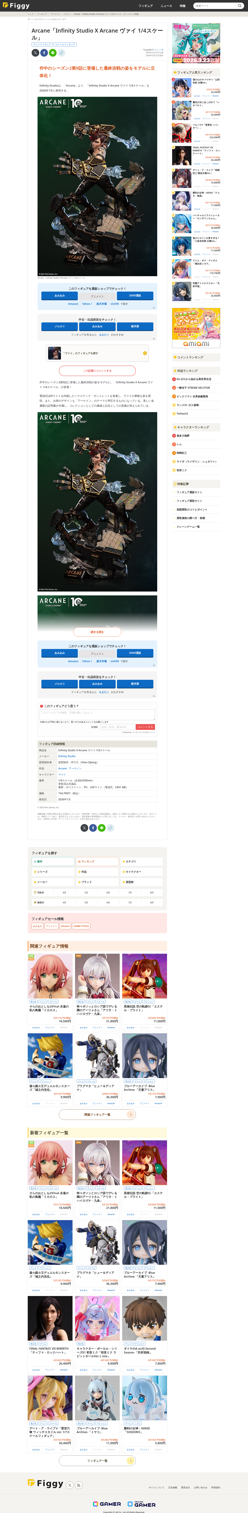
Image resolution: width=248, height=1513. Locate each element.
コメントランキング (188, 357)
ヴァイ (67, 14)
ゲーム (137, 1001)
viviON (115, 304)
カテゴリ (129, 861)
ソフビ (137, 1423)
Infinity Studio (67, 756)
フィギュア (145, 6)
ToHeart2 (182, 413)
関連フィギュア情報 (49, 946)
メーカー (40, 882)
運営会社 (185, 1487)
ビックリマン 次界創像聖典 (192, 396)
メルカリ (60, 326)
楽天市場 (101, 304)
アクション (149, 1001)
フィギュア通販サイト (189, 492)
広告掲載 (172, 1487)
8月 (152, 892)
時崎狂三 (182, 453)
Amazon (73, 304)
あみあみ (60, 295)
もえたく (104, 334)
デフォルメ (149, 1081)
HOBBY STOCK (81, 926)
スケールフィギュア (65, 44)
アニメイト (51, 926)
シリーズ (40, 871)
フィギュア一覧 (97, 1461)
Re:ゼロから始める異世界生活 (194, 379)
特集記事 (181, 484)
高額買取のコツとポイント (192, 509)
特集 (183, 6)
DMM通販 (135, 295)
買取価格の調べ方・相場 (191, 518)
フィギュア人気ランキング (192, 72)
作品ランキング (185, 371)
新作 (38, 861)
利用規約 (215, 1487)
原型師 (127, 882)
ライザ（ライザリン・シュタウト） (197, 461)
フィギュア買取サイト (189, 501)
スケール (53, 1001)
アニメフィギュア (42, 44)
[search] (239, 6)
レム (179, 444)
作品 (82, 871)
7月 (130, 892)
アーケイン (55, 14)
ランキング (86, 861)
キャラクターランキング (191, 427)
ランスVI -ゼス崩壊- (188, 405)
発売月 (39, 902)
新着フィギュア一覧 (49, 1133)
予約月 (39, 892)
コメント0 (158, 49)
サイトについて (156, 1487)
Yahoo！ (87, 304)
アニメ (43, 1001)
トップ (31, 14)
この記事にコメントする (97, 370)
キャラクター (131, 871)
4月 (64, 892)
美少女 (33, 1001)
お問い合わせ (200, 1487)
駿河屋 (135, 326)
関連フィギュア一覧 (97, 1114)
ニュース (166, 6)
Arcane (62, 768)
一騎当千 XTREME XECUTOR (193, 387)
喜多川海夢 (183, 435)
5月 (86, 892)
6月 (108, 892)
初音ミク (182, 470)
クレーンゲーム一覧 (188, 526)
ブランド (85, 882)
